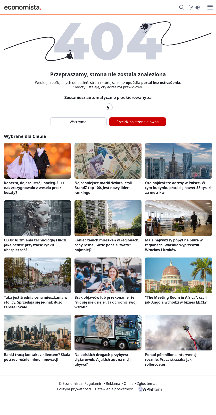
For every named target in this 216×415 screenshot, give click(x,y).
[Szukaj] (181, 7)
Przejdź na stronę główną (137, 121)
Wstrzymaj (78, 121)
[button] (194, 7)
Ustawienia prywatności (113, 389)
